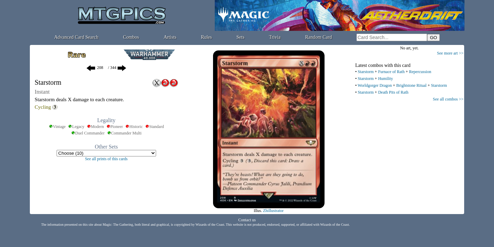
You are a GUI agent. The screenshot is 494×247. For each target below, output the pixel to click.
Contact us (247, 219)
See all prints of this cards (106, 158)
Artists (170, 37)
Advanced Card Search (76, 37)
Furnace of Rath (391, 71)
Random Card (318, 37)
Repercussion (420, 71)
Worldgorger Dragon (374, 85)
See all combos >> (448, 99)
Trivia (275, 37)
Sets (240, 37)
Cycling (43, 107)
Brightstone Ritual (411, 85)
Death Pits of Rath (393, 92)
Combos (131, 37)
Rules (206, 37)
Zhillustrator (273, 210)
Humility (385, 78)
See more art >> (450, 53)
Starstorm (366, 71)
